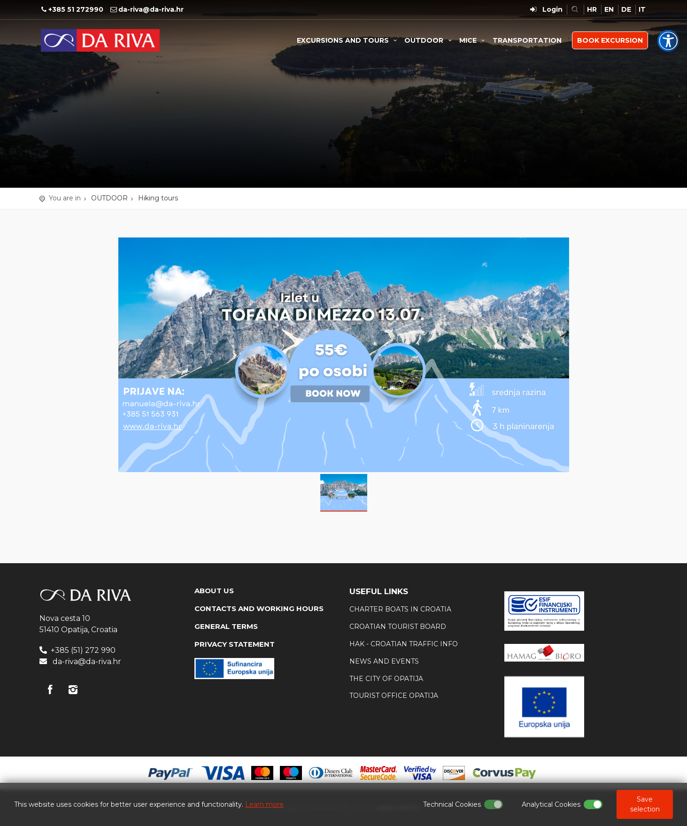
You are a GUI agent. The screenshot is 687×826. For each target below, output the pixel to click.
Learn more (264, 804)
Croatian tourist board (397, 626)
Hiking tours (158, 198)
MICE (473, 40)
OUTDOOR (429, 40)
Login (552, 9)
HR (592, 9)
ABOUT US (214, 590)
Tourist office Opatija (393, 695)
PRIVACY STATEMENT (234, 644)
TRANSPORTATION (527, 40)
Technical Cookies (452, 804)
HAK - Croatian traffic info (403, 644)
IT (642, 9)
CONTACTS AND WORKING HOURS (259, 608)
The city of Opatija (386, 678)
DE (626, 9)
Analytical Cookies (551, 804)
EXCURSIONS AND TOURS (348, 40)
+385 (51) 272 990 (83, 650)
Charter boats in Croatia (400, 609)
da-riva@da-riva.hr (151, 9)
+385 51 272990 (75, 9)
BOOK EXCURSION (610, 40)
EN (609, 9)
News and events (384, 661)
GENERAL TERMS (226, 626)
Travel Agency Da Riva (100, 40)
